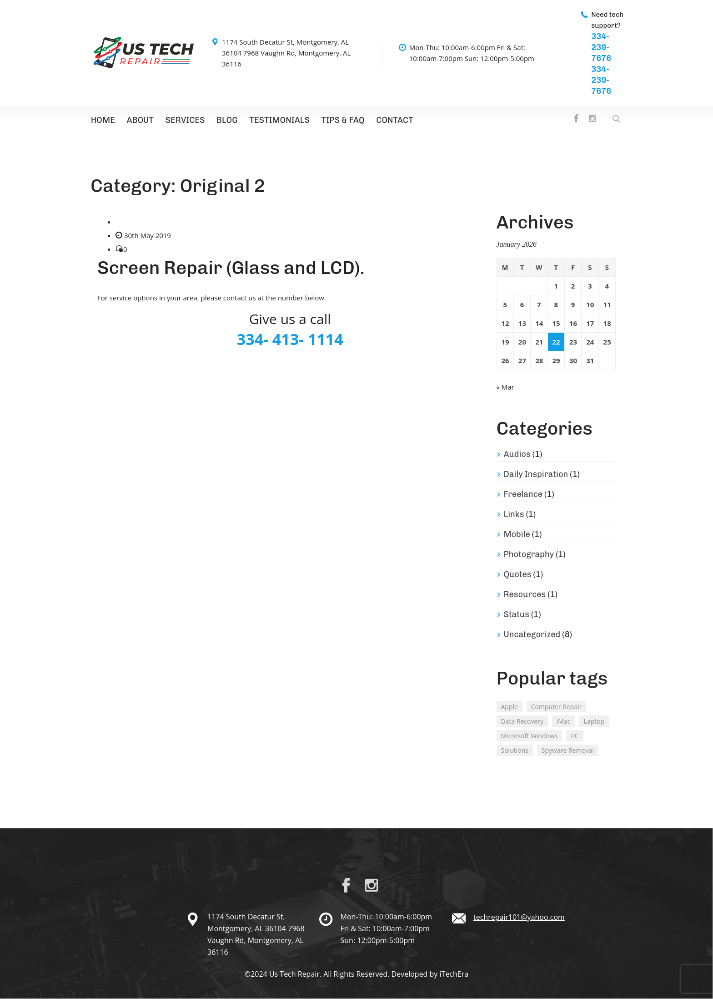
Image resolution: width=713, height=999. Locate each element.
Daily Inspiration (536, 475)
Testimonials (275, 121)
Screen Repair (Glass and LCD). (231, 268)
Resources (525, 595)
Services (182, 121)
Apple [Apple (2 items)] (509, 707)
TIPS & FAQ (338, 121)
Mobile (517, 535)
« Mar (505, 387)
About (139, 121)
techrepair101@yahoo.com (519, 918)
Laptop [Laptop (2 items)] (594, 721)
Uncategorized (532, 635)
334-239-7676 (601, 47)
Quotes (518, 575)
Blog (223, 121)
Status (516, 615)
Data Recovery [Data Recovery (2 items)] (522, 721)
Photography (529, 555)
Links (514, 515)
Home (102, 121)
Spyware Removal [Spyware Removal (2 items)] (568, 750)
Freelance (523, 495)
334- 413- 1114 (290, 339)
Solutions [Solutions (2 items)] (514, 750)
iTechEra (454, 974)
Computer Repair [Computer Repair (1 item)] (556, 707)
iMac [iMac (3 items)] (564, 721)
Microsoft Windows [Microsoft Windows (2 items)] (529, 736)
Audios (517, 455)
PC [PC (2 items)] (574, 736)
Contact (388, 121)
